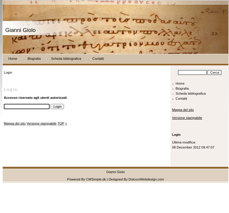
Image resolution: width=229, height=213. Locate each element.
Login (176, 134)
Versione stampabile (42, 123)
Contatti (98, 58)
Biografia (34, 58)
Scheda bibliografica (66, 58)
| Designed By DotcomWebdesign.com (135, 179)
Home (12, 58)
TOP (61, 123)
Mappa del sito (15, 123)
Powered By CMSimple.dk (86, 179)
